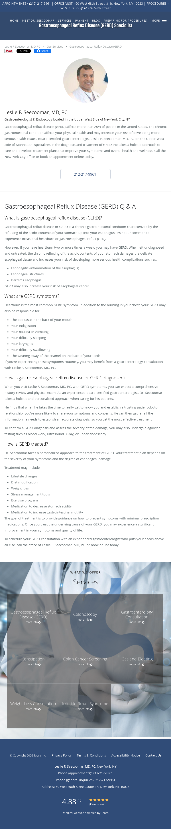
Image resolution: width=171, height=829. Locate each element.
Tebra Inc (40, 755)
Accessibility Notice (125, 755)
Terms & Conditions (91, 755)
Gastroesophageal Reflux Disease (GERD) (95, 46)
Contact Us (153, 755)
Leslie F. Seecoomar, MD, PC (22, 46)
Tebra (104, 813)
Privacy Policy (61, 755)
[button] (164, 20)
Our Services (55, 46)
